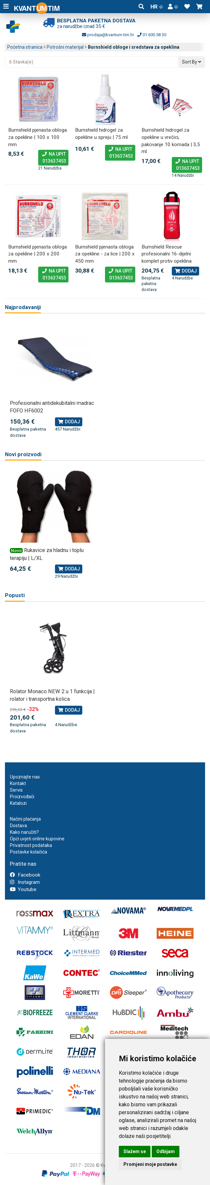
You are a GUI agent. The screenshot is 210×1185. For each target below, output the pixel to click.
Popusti (15, 595)
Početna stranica (24, 47)
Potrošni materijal (65, 47)
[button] (172, 6)
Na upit (53, 158)
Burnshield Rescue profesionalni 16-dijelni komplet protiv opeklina (167, 254)
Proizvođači (22, 796)
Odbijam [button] (165, 1151)
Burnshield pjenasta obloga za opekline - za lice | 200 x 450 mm (105, 254)
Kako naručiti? (24, 832)
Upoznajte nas (25, 776)
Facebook (25, 875)
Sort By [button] (191, 62)
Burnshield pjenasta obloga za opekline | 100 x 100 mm (37, 137)
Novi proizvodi (23, 454)
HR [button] (156, 6)
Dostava (18, 825)
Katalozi (18, 803)
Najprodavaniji (23, 307)
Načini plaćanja (25, 819)
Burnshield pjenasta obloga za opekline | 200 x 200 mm (37, 254)
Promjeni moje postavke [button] (150, 1164)
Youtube (23, 889)
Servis (16, 790)
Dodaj (185, 271)
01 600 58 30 (151, 34)
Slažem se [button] (134, 1151)
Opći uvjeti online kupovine (37, 838)
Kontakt (18, 783)
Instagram (25, 882)
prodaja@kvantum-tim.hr (108, 34)
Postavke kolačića (28, 852)
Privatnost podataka (31, 845)
